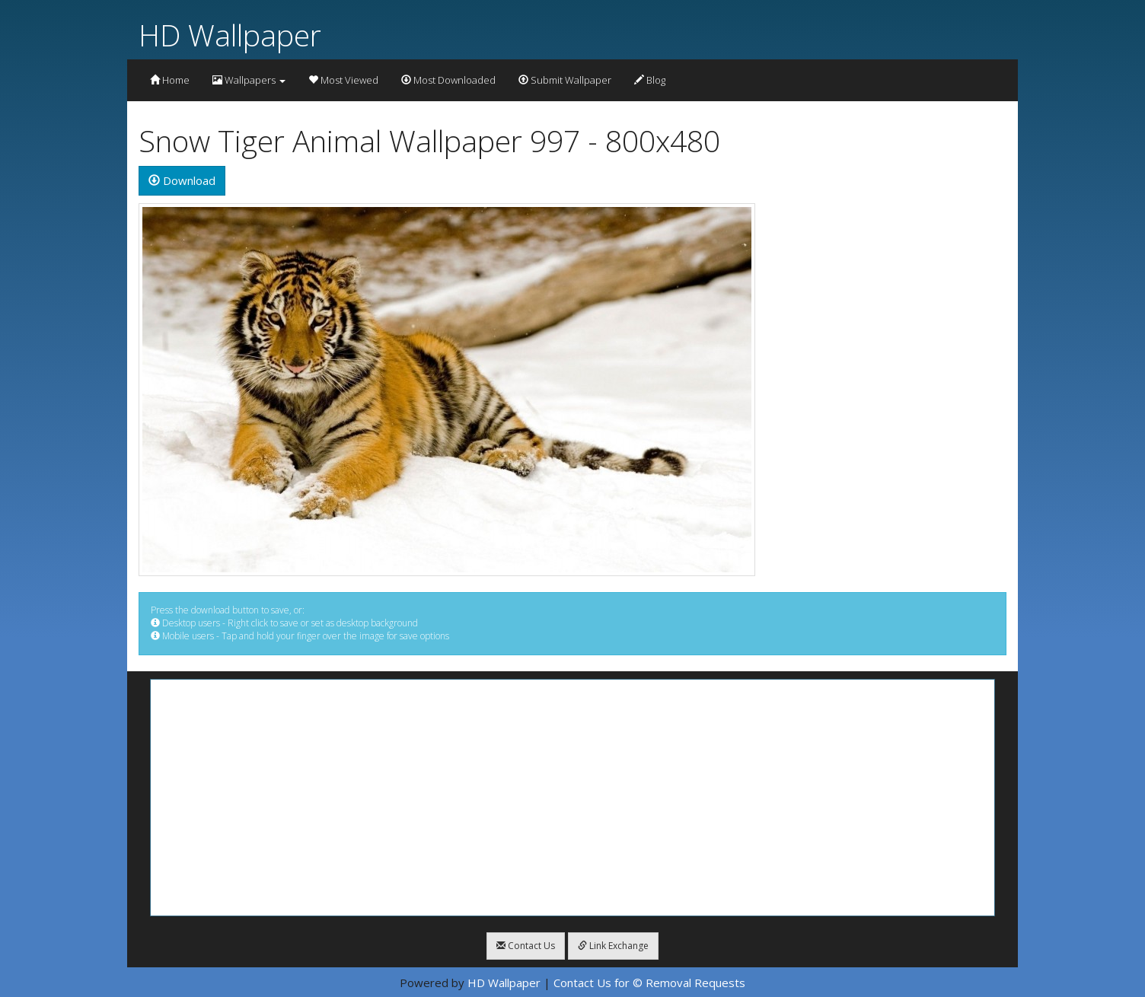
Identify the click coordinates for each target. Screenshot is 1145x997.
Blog (649, 80)
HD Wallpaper (230, 34)
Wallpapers (248, 80)
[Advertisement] (572, 797)
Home (170, 80)
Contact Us (525, 945)
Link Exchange (613, 945)
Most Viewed (343, 80)
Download (181, 180)
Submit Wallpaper (564, 80)
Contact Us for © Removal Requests (649, 982)
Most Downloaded (448, 80)
